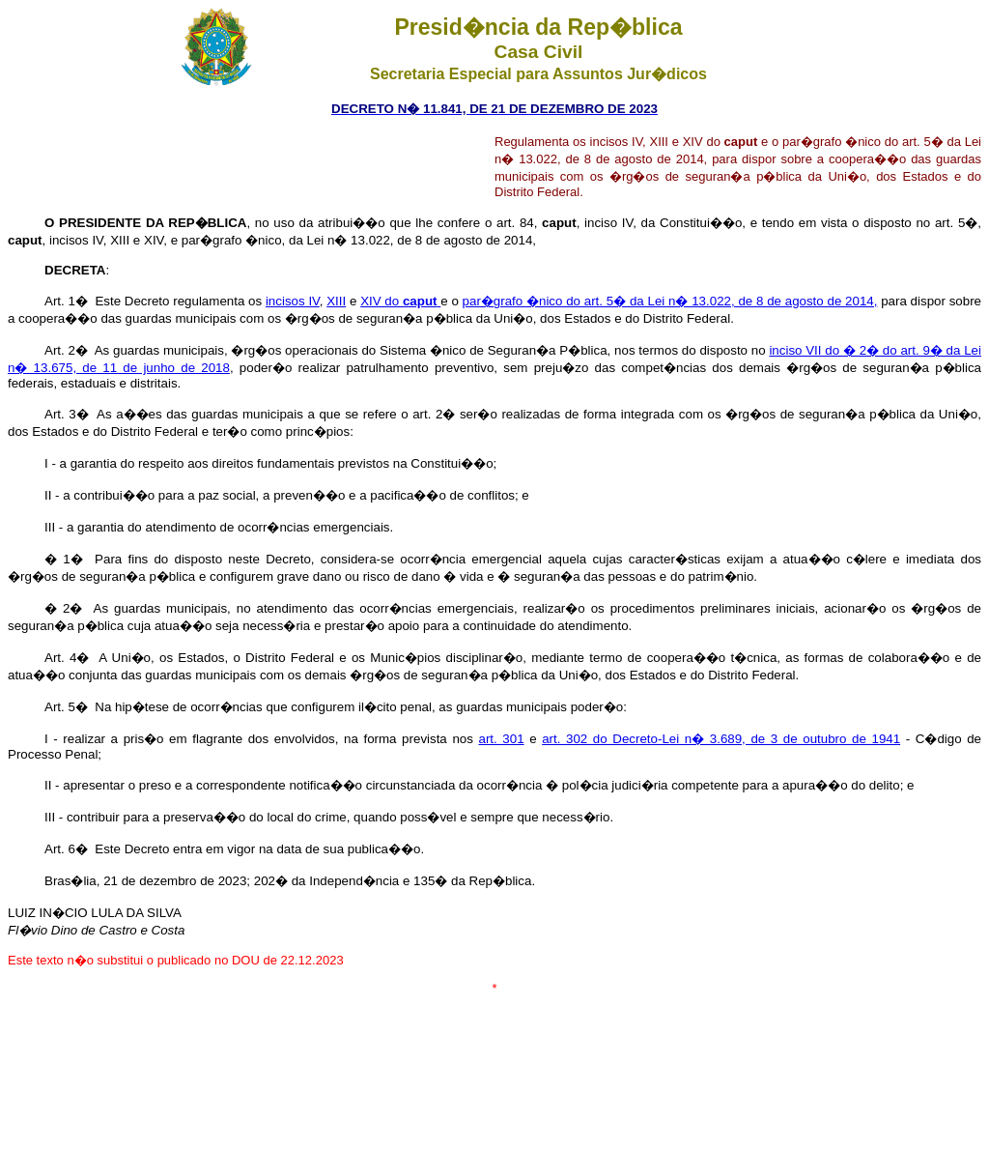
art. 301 (500, 739)
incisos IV (293, 301)
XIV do (400, 301)
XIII (336, 301)
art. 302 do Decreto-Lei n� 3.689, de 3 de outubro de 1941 (721, 739)
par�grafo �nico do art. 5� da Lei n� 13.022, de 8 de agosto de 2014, (670, 301)
